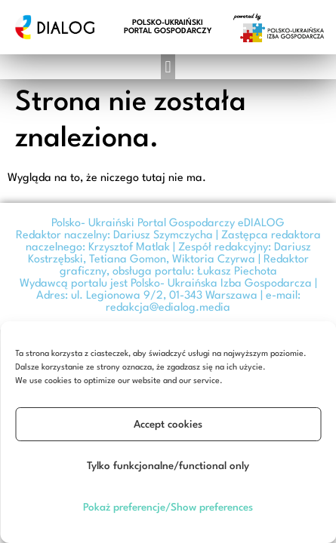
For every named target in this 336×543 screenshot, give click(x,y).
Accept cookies (168, 424)
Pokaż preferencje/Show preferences (168, 507)
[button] (168, 66)
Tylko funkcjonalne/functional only (168, 466)
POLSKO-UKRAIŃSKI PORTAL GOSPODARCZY (167, 27)
